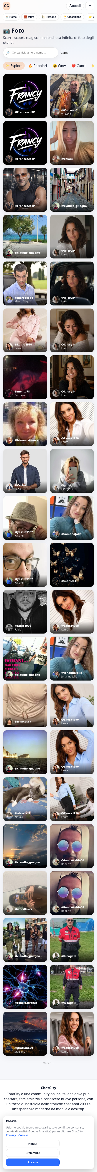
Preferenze (33, 1153)
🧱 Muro (29, 16)
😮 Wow (59, 65)
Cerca (64, 52)
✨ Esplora (14, 65)
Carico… (48, 1063)
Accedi (75, 6)
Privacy (11, 1135)
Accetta (33, 1162)
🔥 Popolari (37, 65)
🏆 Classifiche (72, 16)
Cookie (23, 1135)
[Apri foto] (25, 96)
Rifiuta (32, 1143)
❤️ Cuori (78, 65)
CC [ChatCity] (6, 6)
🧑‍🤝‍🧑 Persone (49, 16)
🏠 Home (11, 16)
